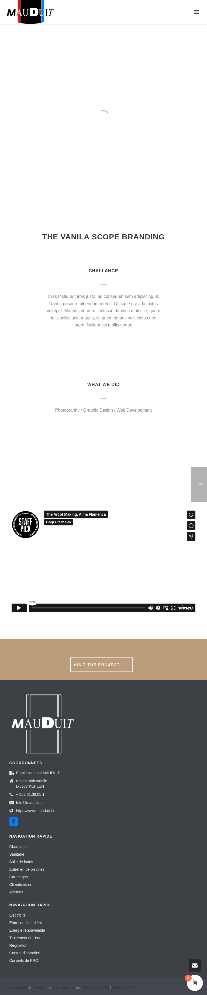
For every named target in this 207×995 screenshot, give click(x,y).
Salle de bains (21, 862)
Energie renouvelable (27, 930)
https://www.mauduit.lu (35, 810)
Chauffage (18, 847)
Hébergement (16, 987)
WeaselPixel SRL (95, 987)
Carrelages (18, 877)
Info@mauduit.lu (30, 802)
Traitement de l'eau (25, 938)
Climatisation (20, 884)
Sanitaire (16, 854)
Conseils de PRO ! (24, 960)
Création (40, 987)
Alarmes (16, 892)
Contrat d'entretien (24, 953)
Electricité (17, 915)
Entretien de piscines (26, 869)
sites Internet (64, 987)
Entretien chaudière (25, 923)
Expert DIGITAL (124, 987)
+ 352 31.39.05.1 (30, 794)
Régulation (18, 945)
